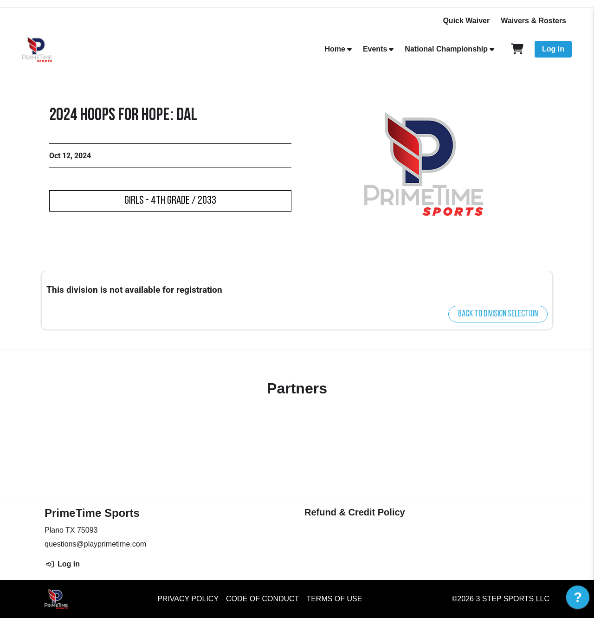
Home (334, 49)
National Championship (446, 49)
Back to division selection (498, 314)
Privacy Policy (188, 599)
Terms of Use (334, 599)
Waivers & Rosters (533, 21)
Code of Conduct (262, 599)
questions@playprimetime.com (95, 544)
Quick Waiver (466, 21)
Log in (553, 49)
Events (375, 49)
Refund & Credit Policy (354, 512)
